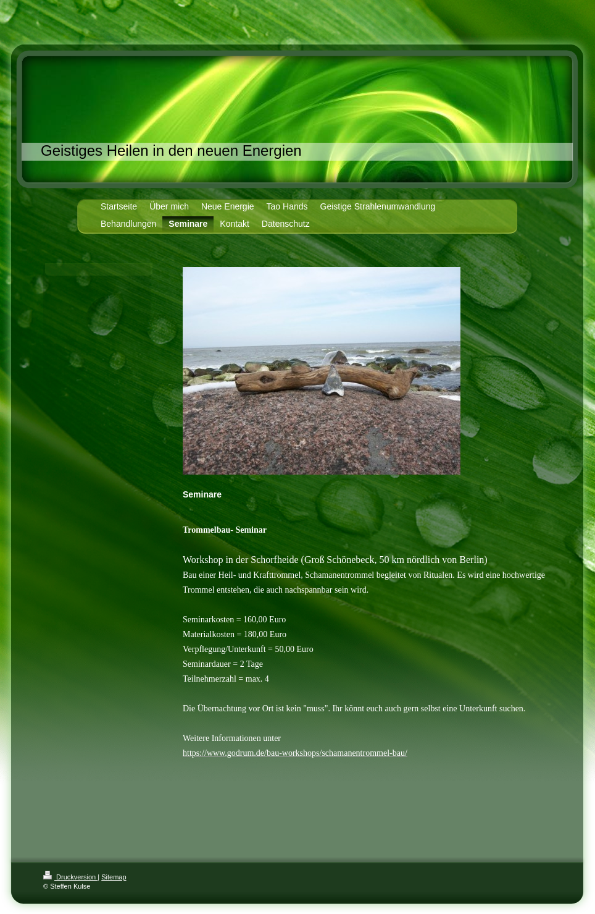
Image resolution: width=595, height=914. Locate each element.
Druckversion (70, 877)
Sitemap (113, 877)
